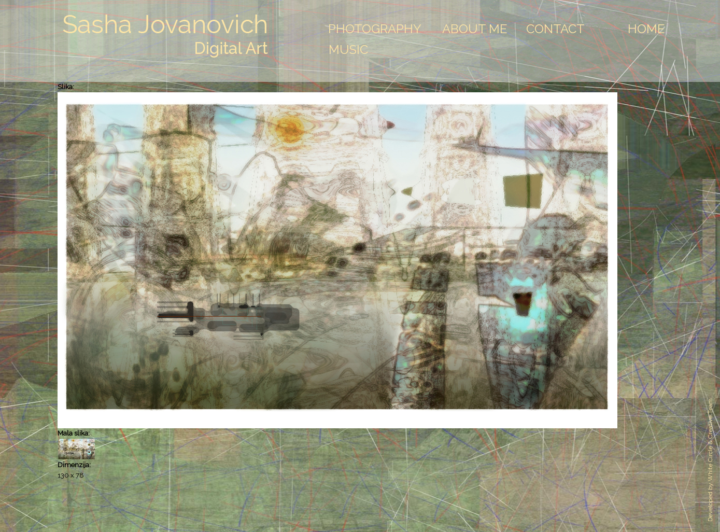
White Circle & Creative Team (710, 439)
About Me (474, 28)
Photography (374, 28)
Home (646, 28)
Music (348, 49)
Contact (555, 28)
